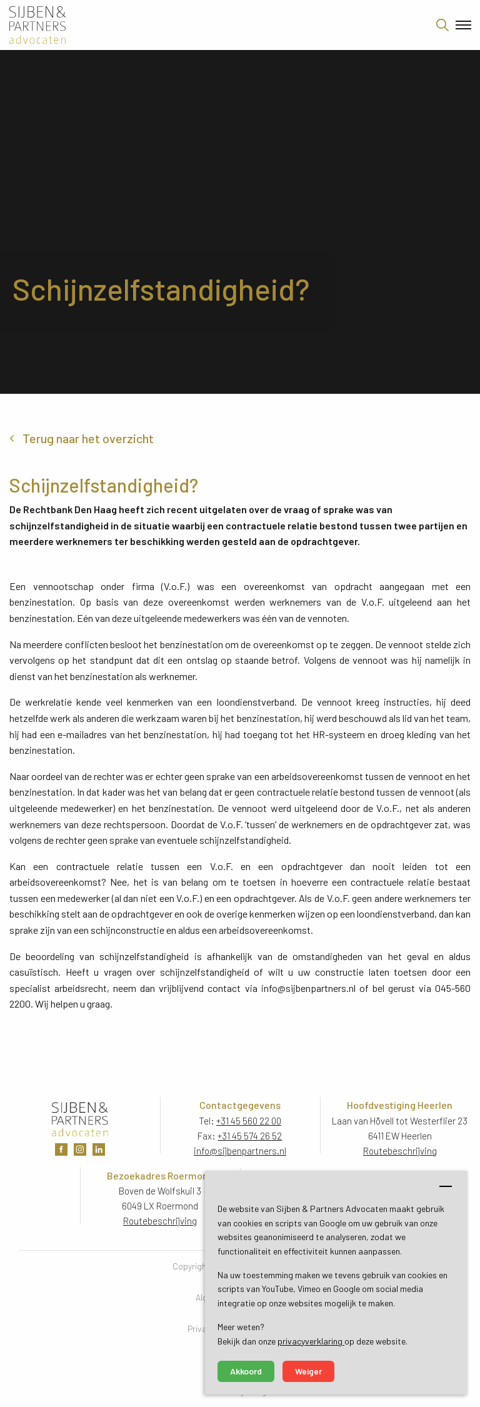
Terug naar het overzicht (88, 438)
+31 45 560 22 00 (248, 1120)
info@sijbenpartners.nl (240, 1150)
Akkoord (246, 1371)
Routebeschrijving (400, 1150)
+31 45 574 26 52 (250, 1135)
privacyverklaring (311, 1341)
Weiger (308, 1371)
